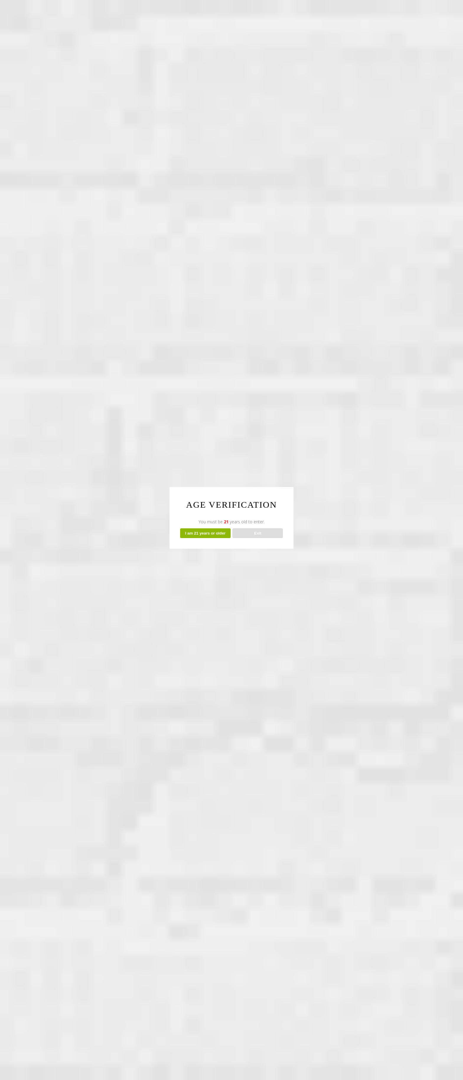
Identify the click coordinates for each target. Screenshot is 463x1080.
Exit (257, 533)
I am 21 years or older (205, 533)
